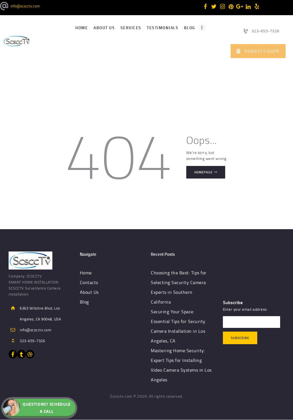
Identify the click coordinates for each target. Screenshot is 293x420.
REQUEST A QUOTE (258, 51)
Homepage (203, 172)
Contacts (89, 282)
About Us (89, 292)
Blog (84, 302)
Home (86, 273)
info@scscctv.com (35, 329)
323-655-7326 (261, 30)
